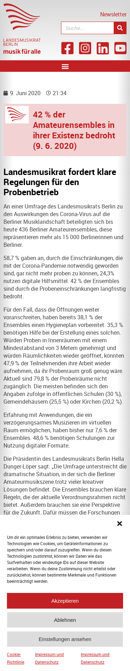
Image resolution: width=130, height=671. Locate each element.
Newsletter (113, 14)
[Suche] (120, 28)
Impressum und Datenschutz (49, 662)
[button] (119, 528)
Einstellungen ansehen (65, 643)
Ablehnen (65, 624)
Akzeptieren (65, 605)
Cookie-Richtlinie (15, 662)
